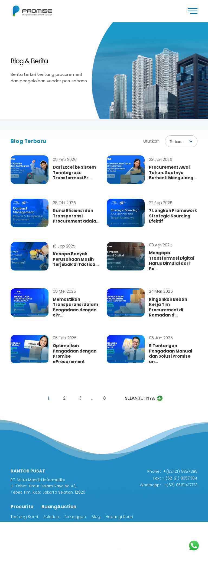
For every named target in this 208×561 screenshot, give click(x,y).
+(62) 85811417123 (180, 485)
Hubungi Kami (119, 516)
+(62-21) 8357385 (180, 471)
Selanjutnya (140, 398)
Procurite (22, 506)
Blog (96, 516)
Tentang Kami (24, 516)
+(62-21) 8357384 (180, 478)
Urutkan (151, 141)
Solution (51, 516)
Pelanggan (75, 516)
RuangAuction (58, 506)
